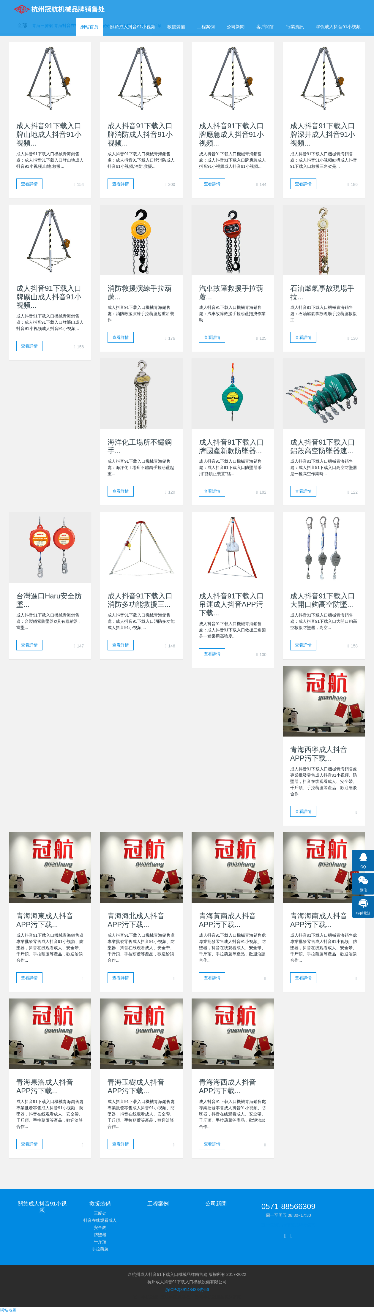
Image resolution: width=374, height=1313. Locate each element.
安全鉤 (100, 1227)
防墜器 (100, 1234)
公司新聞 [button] (235, 26)
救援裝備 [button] (176, 26)
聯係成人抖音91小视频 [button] (338, 26)
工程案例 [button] (206, 26)
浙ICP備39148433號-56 (187, 1289)
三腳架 (100, 1213)
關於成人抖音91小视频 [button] (132, 26)
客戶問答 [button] (265, 26)
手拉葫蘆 (100, 1248)
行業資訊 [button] (295, 26)
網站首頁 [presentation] (89, 26)
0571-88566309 (288, 1206)
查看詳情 (29, 183)
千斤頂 (100, 1241)
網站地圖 (8, 1309)
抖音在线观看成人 (100, 1220)
